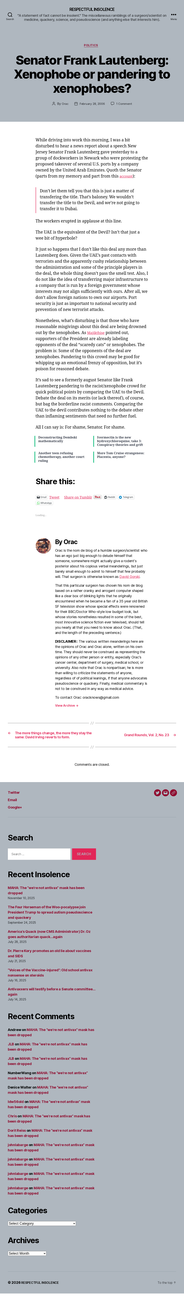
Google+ (17, 817)
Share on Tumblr (82, 498)
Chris (12, 1127)
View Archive (66, 707)
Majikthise (97, 334)
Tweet (55, 498)
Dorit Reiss (17, 1141)
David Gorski (129, 578)
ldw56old (16, 1112)
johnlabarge (18, 1155)
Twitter (16, 802)
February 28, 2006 (92, 105)
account (127, 177)
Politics (92, 47)
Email (13, 810)
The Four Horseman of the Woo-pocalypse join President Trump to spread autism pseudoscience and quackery (50, 922)
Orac (64, 105)
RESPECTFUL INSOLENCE (92, 9)
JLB (11, 1055)
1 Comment (125, 105)
